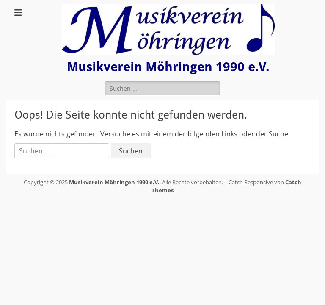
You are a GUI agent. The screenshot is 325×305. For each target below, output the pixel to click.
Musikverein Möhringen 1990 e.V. (168, 66)
